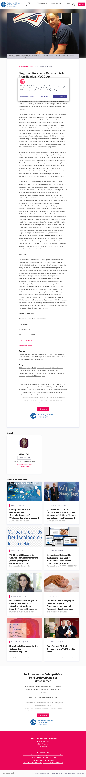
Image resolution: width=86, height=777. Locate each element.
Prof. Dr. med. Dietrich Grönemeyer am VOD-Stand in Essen (61, 649)
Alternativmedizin (57, 368)
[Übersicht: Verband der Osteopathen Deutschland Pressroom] (12, 4)
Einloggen (80, 773)
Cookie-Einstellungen (27, 96)
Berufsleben (44, 354)
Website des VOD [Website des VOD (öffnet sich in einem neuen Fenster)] (43, 752)
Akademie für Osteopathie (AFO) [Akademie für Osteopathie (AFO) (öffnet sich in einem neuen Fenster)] (43, 760)
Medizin (33, 368)
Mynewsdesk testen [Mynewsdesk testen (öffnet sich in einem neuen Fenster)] (42, 773)
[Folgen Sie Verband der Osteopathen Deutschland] (81, 4)
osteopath (48, 368)
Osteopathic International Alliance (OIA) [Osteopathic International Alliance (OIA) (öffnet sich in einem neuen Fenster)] (43, 757)
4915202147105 (24, 467)
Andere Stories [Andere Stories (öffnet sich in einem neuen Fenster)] (70, 773)
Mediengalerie (42, 3)
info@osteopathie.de (26, 340)
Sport (20, 357)
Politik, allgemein (24, 359)
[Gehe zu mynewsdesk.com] (8, 773)
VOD (20, 368)
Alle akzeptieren (60, 96)
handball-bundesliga (43, 373)
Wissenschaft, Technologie (56, 354)
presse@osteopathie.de (24, 464)
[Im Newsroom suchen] (73, 4)
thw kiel (53, 373)
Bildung (37, 354)
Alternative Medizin (36, 359)
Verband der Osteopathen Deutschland (46, 370)
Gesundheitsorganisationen (39, 357)
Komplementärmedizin (26, 370)
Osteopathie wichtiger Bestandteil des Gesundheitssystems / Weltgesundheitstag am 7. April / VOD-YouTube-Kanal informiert (24, 516)
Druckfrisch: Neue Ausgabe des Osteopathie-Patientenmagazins (23, 649)
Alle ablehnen (45, 96)
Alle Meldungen (29, 4)
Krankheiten (26, 357)
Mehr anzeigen (43, 409)
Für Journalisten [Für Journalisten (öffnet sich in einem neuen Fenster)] (56, 773)
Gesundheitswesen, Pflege (56, 357)
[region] (43, 89)
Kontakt (68, 3)
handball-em (33, 373)
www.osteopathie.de (25, 346)
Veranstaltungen (56, 3)
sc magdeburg (26, 368)
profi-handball (30, 376)
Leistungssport (23, 373)
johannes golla (40, 376)
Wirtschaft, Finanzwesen (26, 354)
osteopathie (41, 368)
